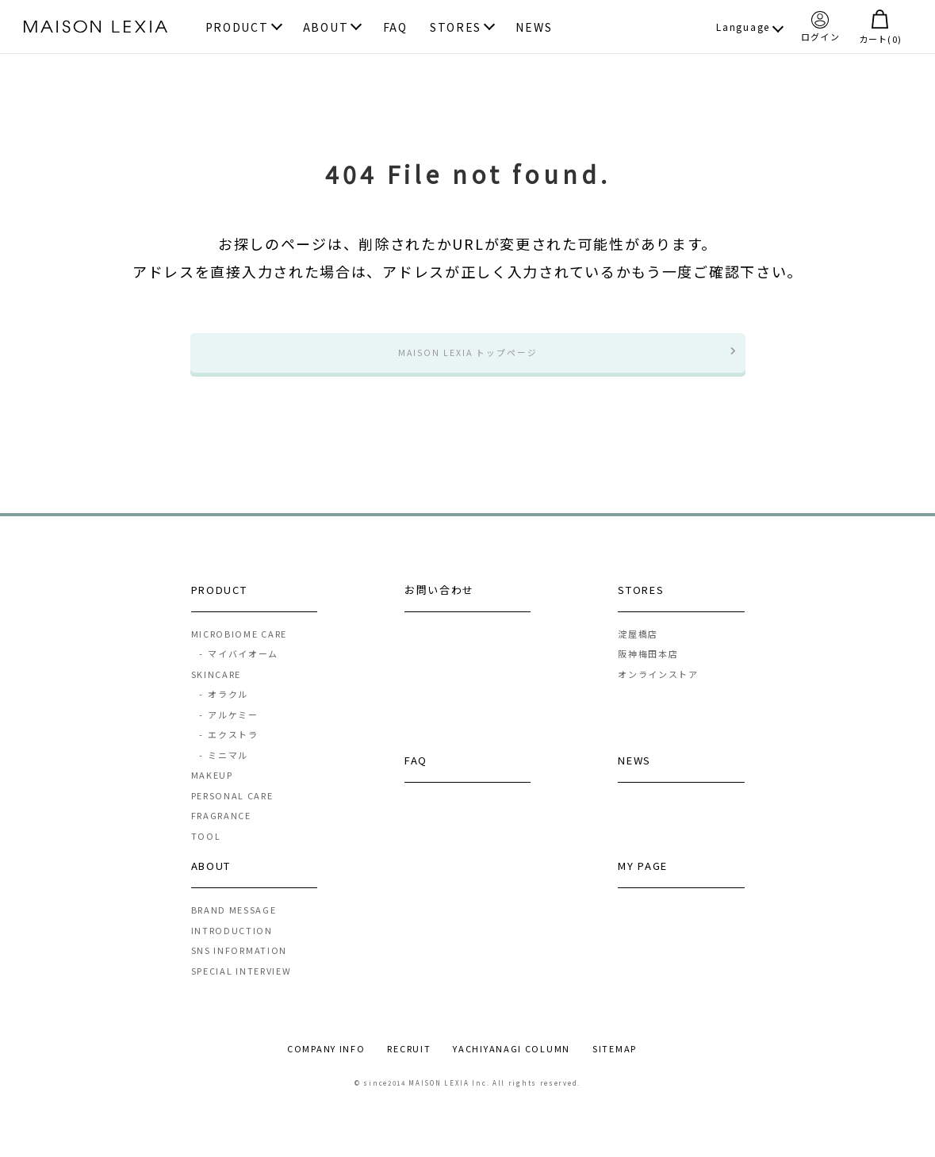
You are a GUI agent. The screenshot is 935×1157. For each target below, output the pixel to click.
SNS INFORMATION (239, 965)
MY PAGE (643, 880)
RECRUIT (409, 1063)
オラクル (223, 709)
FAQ (395, 28)
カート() (880, 27)
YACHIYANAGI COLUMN (511, 1063)
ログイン (820, 26)
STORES (455, 28)
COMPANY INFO (326, 1063)
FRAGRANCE (221, 830)
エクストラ (228, 749)
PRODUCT (237, 28)
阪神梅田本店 (648, 668)
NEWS (533, 28)
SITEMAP (614, 1063)
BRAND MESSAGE (234, 924)
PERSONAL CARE (232, 809)
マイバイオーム (238, 668)
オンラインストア (658, 688)
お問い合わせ (439, 603)
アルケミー (228, 728)
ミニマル (223, 769)
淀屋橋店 (638, 648)
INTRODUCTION (232, 944)
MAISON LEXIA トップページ (468, 359)
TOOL (206, 850)
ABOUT (326, 28)
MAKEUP (212, 789)
